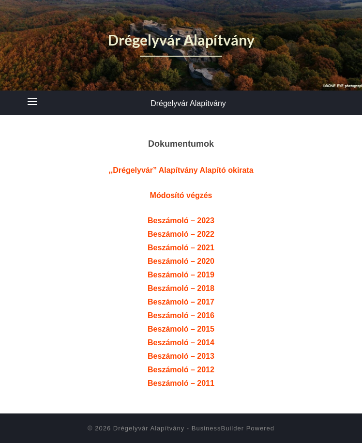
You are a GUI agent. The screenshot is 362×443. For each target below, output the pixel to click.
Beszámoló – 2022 (181, 234)
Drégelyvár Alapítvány (188, 103)
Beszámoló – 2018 (181, 288)
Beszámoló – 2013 (181, 356)
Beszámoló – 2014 (181, 342)
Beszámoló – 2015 (181, 329)
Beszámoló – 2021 (181, 248)
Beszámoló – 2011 (181, 383)
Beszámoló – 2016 (181, 315)
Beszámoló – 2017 (181, 302)
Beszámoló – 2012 (181, 370)
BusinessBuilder (218, 428)
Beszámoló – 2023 (181, 220)
